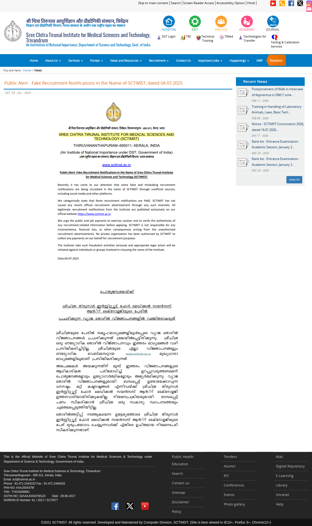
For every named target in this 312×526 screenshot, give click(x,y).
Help (279, 504)
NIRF (259, 60)
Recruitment (159, 60)
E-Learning (284, 475)
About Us (53, 60)
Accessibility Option (230, 3)
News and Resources (126, 60)
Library (281, 485)
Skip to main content (153, 3)
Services (75, 60)
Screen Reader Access (198, 3)
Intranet (282, 494)
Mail (279, 456)
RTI (226, 475)
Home (34, 60)
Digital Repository (290, 466)
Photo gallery (234, 504)
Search (176, 3)
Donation (276, 60)
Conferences (234, 485)
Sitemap (178, 492)
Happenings (239, 60)
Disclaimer (180, 502)
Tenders (230, 456)
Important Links (210, 60)
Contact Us (183, 60)
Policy (176, 511)
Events (229, 494)
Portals (96, 60)
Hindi (251, 3)
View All (294, 180)
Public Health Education (183, 460)
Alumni (229, 466)
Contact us (180, 483)
